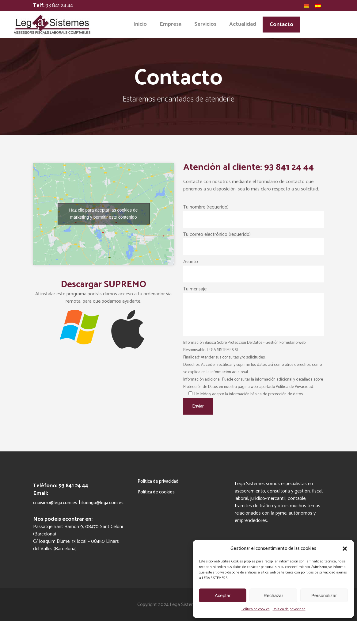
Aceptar (223, 595)
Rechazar (273, 595)
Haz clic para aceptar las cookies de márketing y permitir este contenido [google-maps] (103, 214)
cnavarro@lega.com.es (55, 503)
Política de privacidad (289, 609)
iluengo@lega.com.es (102, 503)
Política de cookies (255, 609)
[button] (345, 549)
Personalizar (324, 595)
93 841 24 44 (59, 5)
